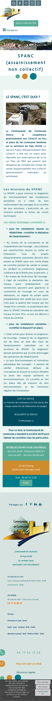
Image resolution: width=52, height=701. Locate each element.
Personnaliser (43, 692)
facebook (26, 504)
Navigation (12, 30)
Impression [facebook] (40, 504)
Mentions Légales (26, 672)
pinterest (31, 504)
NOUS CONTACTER (26, 23)
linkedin (35, 504)
